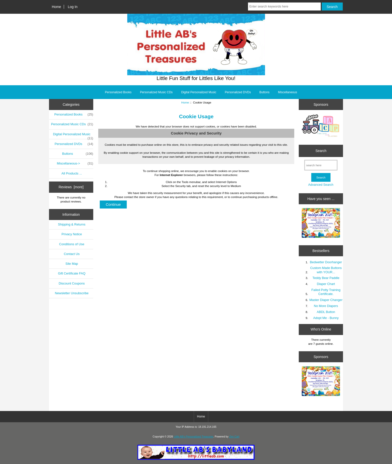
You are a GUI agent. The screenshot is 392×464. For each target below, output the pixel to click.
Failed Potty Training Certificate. (326, 292)
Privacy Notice (72, 234)
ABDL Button (326, 312)
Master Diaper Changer (325, 300)
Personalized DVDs (238, 92)
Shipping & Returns (72, 224)
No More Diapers (326, 306)
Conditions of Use (71, 244)
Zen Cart (234, 436)
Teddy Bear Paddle (326, 278)
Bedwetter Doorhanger (326, 262)
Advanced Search (321, 184)
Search (321, 151)
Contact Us (72, 254)
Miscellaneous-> (75, 164)
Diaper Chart (326, 284)
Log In (73, 7)
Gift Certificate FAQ (72, 273)
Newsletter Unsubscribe (71, 293)
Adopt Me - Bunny (326, 318)
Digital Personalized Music (198, 92)
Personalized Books (118, 92)
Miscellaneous (287, 92)
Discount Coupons (72, 283)
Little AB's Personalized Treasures (193, 436)
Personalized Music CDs (156, 92)
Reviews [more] (71, 187)
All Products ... (72, 173)
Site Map (72, 264)
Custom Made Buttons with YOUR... (326, 270)
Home (56, 7)
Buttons (264, 92)
